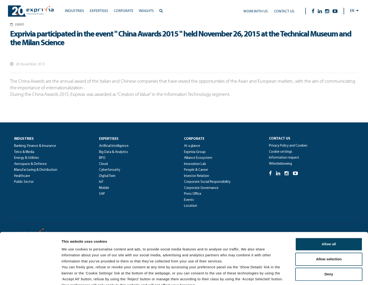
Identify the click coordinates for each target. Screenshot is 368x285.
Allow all (329, 219)
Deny (329, 249)
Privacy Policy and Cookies (288, 146)
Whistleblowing (280, 164)
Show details (246, 276)
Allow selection (328, 234)
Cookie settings (280, 152)
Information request (284, 158)
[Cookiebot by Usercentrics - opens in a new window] (30, 275)
